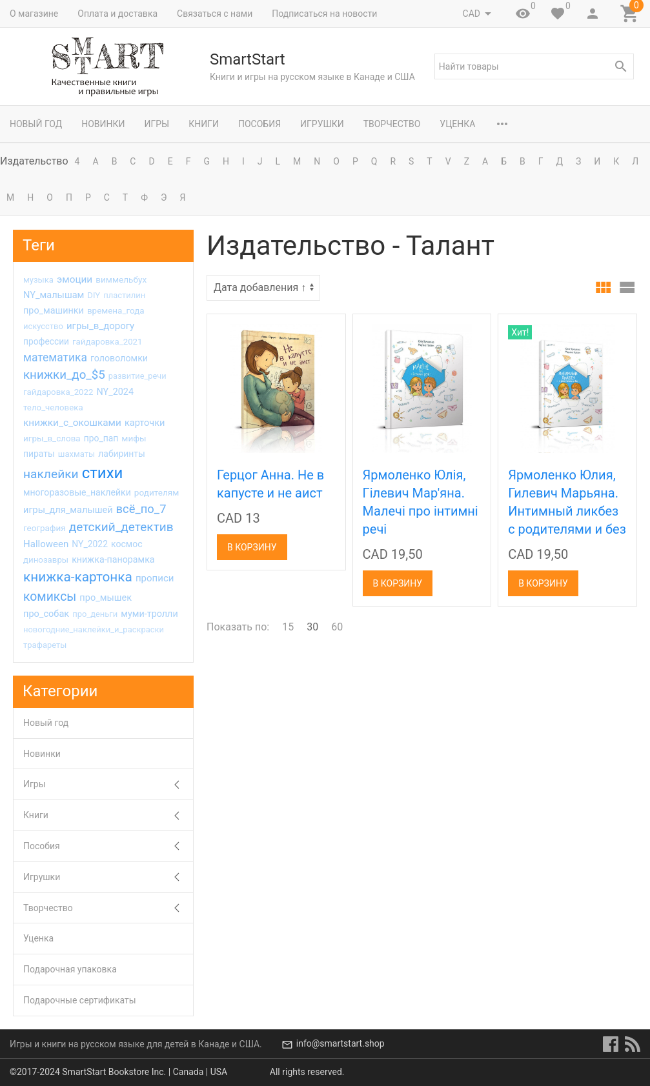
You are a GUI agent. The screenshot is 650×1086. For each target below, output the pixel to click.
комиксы (49, 596)
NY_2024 (115, 392)
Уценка (457, 124)
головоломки (119, 358)
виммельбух (121, 279)
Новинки (103, 124)
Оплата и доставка (117, 13)
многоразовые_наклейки (77, 492)
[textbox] (534, 66)
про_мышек (105, 597)
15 (288, 627)
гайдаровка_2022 (58, 392)
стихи (102, 473)
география (44, 528)
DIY (93, 295)
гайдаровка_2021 (107, 342)
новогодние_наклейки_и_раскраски (93, 629)
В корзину (252, 547)
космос (127, 544)
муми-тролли (149, 613)
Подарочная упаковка (70, 969)
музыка (38, 280)
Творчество (392, 124)
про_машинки (53, 310)
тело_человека (53, 407)
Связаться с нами (214, 13)
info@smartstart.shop (340, 1044)
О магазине (34, 13)
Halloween (45, 544)
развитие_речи (137, 376)
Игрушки (322, 124)
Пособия (259, 124)
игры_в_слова (52, 438)
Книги (203, 124)
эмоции (74, 279)
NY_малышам (53, 295)
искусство (43, 326)
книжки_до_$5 (64, 375)
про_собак (46, 613)
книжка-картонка (77, 577)
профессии (46, 341)
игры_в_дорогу (100, 326)
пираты (39, 453)
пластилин (124, 295)
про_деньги (94, 614)
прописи (155, 578)
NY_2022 (90, 544)
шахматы (76, 454)
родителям (156, 492)
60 (337, 627)
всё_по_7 (141, 509)
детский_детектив (121, 526)
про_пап (101, 438)
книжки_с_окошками (72, 422)
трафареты (44, 645)
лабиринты (121, 453)
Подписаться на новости (324, 13)
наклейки (51, 474)
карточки (145, 422)
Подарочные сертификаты (79, 1000)
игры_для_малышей (68, 510)
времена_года (116, 311)
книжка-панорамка (113, 559)
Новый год (36, 124)
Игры (156, 124)
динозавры (45, 560)
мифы (133, 438)
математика (55, 357)
